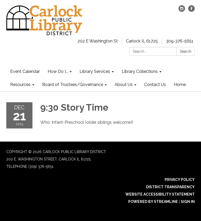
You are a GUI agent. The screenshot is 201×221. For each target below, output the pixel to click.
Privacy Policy (180, 179)
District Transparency (170, 187)
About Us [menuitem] (124, 84)
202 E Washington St (97, 41)
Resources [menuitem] (20, 84)
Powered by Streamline (153, 202)
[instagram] (181, 10)
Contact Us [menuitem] (155, 84)
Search (185, 51)
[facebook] (191, 10)
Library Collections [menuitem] (140, 71)
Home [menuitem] (180, 84)
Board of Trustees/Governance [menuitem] (72, 84)
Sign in (188, 202)
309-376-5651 (179, 41)
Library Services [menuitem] (95, 71)
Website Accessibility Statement (160, 194)
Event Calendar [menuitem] (25, 71)
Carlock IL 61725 (142, 41)
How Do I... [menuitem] (58, 71)
